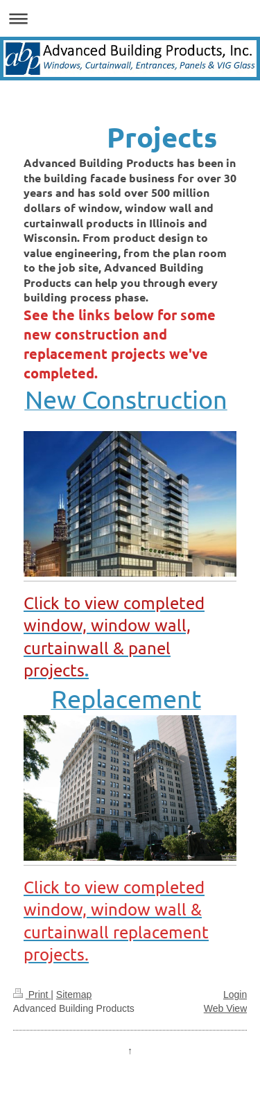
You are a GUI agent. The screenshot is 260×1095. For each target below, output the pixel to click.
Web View (226, 1008)
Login (235, 994)
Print (32, 994)
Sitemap (74, 994)
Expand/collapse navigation (130, 18)
